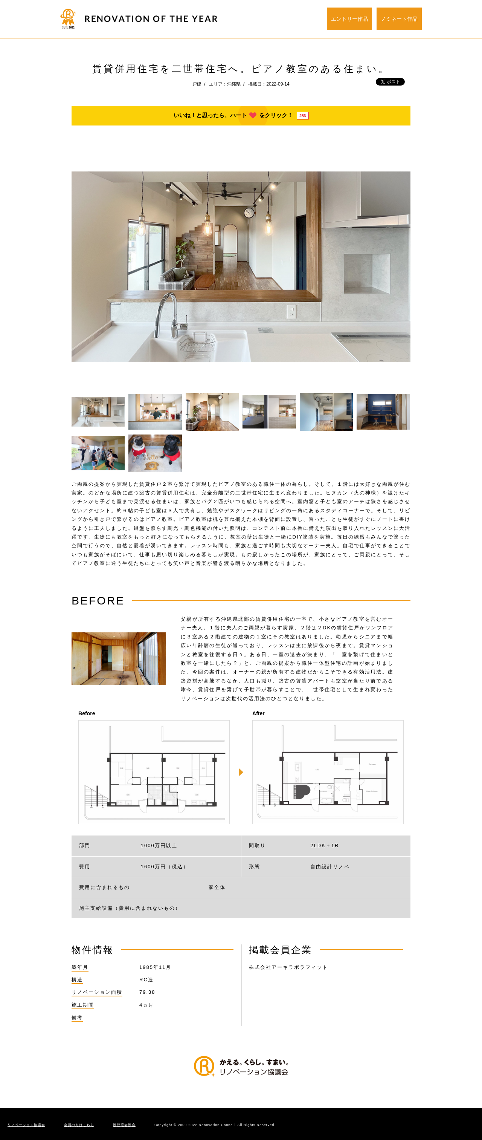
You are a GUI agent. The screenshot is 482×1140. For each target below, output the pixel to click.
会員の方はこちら (79, 1125)
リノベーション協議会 (26, 1125)
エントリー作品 (349, 19)
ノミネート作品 (399, 19)
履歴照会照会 (124, 1125)
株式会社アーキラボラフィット (288, 967)
